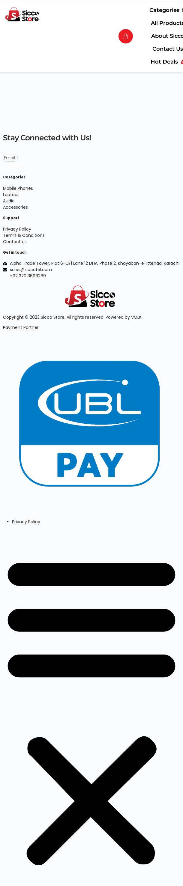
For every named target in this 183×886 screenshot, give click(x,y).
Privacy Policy (26, 522)
